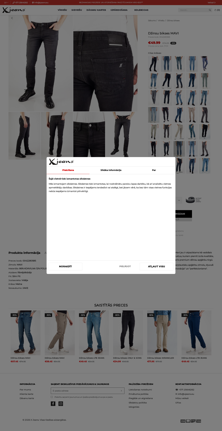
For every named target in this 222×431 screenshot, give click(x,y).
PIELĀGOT (125, 266)
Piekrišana (68, 170)
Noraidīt (65, 266)
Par (154, 170)
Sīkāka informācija (111, 170)
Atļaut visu (156, 266)
